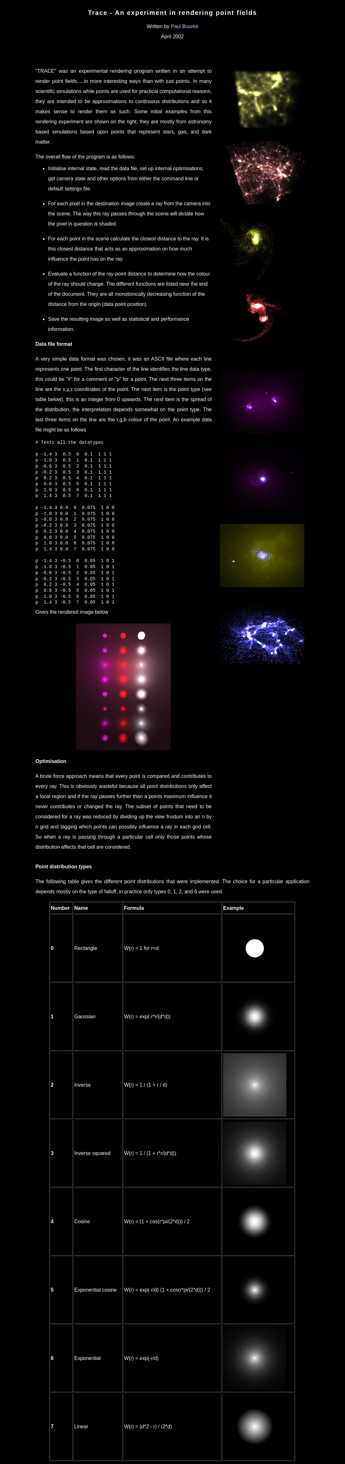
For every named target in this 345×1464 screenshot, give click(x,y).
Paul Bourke (184, 26)
